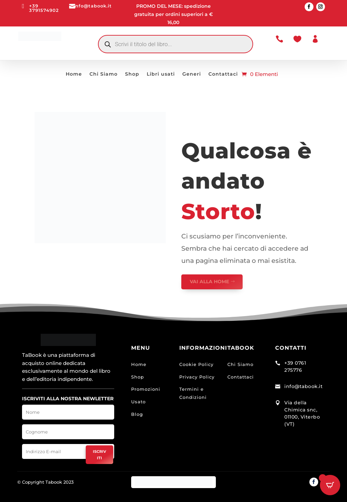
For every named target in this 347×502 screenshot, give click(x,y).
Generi (191, 74)
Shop (132, 74)
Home (74, 74)
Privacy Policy (197, 377)
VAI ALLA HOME (209, 281)
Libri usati (161, 74)
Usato (138, 401)
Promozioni (145, 389)
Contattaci (223, 74)
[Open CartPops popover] (330, 485)
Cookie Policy (196, 364)
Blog (137, 414)
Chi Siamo (103, 74)
